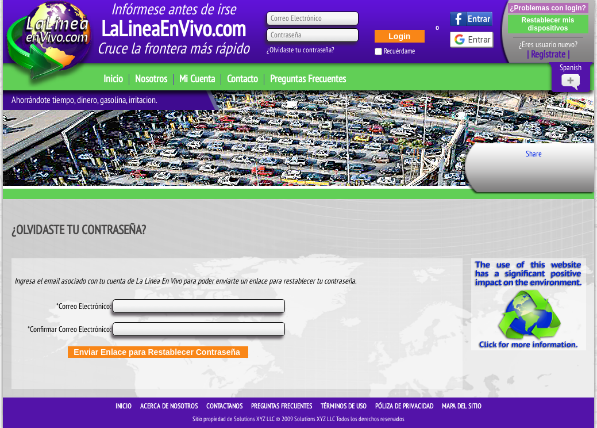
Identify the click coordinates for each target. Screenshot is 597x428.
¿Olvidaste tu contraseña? (300, 50)
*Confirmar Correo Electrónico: (69, 329)
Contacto (242, 79)
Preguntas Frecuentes (308, 79)
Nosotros (151, 79)
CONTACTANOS (225, 406)
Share (534, 154)
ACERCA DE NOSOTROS (169, 406)
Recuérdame (399, 51)
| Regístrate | (548, 54)
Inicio (113, 79)
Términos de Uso (344, 406)
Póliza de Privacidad (405, 406)
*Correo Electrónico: (83, 306)
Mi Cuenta (197, 79)
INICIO (124, 406)
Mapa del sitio (462, 406)
